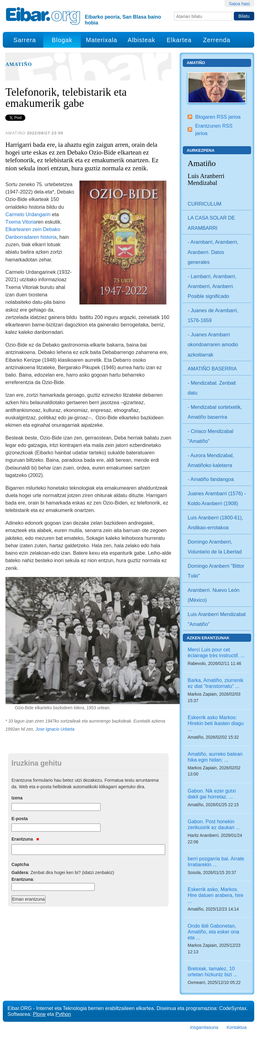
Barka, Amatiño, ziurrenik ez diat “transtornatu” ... (215, 683)
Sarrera (24, 40)
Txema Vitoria (20, 222)
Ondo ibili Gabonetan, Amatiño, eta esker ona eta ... (213, 931)
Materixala (101, 40)
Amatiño (18, 64)
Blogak (62, 40)
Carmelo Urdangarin (27, 214)
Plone (39, 1014)
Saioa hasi (239, 3)
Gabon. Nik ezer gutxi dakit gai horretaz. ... (212, 793)
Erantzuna (25, 839)
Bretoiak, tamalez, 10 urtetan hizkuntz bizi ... (213, 971)
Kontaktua (237, 1027)
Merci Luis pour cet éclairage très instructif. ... (216, 652)
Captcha (20, 864)
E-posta (19, 818)
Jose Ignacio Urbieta (55, 729)
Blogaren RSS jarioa (218, 117)
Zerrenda (216, 40)
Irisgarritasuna (204, 1027)
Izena (17, 797)
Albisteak (141, 40)
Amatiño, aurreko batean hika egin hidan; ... (215, 757)
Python (63, 1014)
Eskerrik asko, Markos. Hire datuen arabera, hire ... (215, 895)
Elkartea (179, 40)
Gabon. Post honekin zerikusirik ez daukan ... (214, 824)
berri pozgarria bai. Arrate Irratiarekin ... (216, 861)
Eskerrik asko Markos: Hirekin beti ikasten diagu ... (216, 723)
